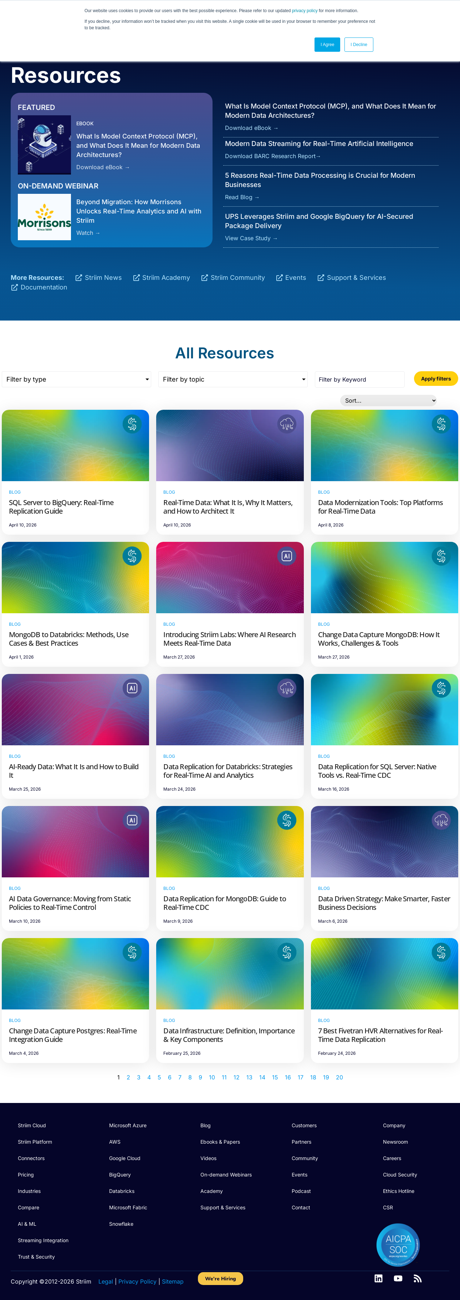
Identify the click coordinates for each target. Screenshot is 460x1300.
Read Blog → (242, 197)
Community (305, 1158)
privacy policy (305, 10)
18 (313, 1077)
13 (249, 1077)
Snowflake (121, 1224)
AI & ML (27, 1224)
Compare (28, 1207)
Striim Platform (35, 1142)
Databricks (121, 1191)
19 (326, 1077)
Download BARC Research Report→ (273, 156)
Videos (208, 1158)
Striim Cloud (32, 1125)
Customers (304, 1125)
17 (300, 1077)
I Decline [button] (359, 44)
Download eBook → (103, 167)
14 (262, 1077)
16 (288, 1077)
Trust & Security (36, 1257)
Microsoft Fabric (128, 1207)
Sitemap (173, 1281)
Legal (105, 1281)
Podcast (301, 1191)
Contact (301, 1207)
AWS (115, 1142)
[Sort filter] (388, 400)
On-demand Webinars (226, 1174)
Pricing (26, 1174)
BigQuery (120, 1174)
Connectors (31, 1158)
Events (299, 1174)
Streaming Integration (43, 1240)
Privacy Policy (137, 1281)
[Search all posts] (359, 379)
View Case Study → (251, 238)
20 (339, 1077)
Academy (211, 1191)
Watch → (88, 232)
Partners (301, 1142)
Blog (205, 1125)
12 (237, 1077)
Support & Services (222, 1207)
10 (212, 1077)
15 (275, 1077)
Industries (29, 1191)
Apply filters (436, 379)
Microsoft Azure (128, 1125)
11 (224, 1077)
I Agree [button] (327, 44)
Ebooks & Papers (220, 1142)
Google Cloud (124, 1158)
